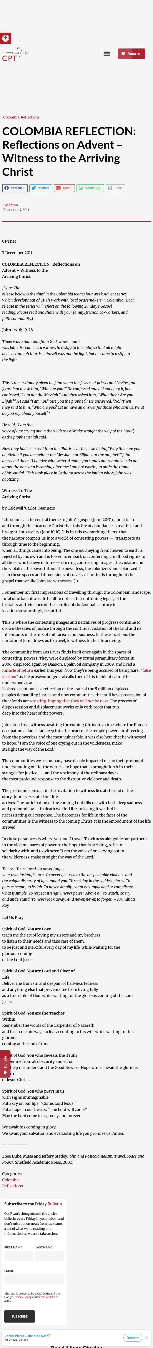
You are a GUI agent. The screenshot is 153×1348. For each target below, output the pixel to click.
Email (8, 1271)
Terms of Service (47, 1297)
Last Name (43, 1247)
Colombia (11, 117)
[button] (5, 38)
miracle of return (17, 670)
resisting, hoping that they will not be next (69, 701)
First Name (13, 1247)
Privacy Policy (23, 1297)
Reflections (30, 117)
